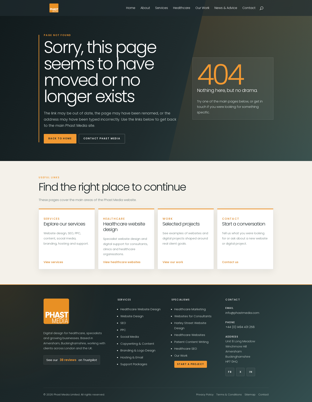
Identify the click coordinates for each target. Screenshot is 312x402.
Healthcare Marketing (190, 309)
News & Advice (225, 8)
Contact (248, 8)
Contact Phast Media (101, 138)
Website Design (131, 316)
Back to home (60, 138)
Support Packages (133, 364)
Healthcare (181, 8)
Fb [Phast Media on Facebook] (230, 372)
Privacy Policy (205, 394)
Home (130, 8)
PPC (123, 330)
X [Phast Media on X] (241, 372)
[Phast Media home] (56, 311)
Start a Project (190, 364)
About (145, 8)
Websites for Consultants (193, 316)
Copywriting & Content (137, 344)
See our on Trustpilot (71, 360)
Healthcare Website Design (140, 309)
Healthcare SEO (185, 348)
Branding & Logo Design (137, 350)
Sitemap (250, 394)
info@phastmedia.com (242, 313)
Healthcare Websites (189, 335)
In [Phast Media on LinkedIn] (250, 372)
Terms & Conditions (229, 394)
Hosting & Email (131, 357)
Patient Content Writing (191, 342)
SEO (123, 323)
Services (161, 8)
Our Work (202, 8)
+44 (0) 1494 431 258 (240, 327)
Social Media (129, 337)
